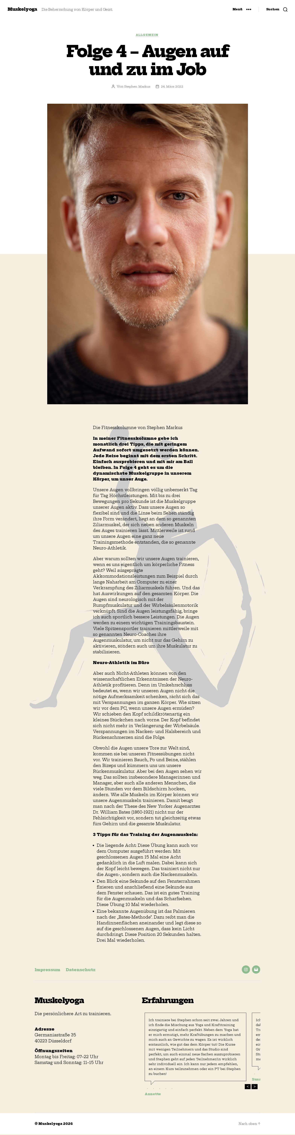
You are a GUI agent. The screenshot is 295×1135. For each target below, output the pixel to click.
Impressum (49, 970)
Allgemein (147, 35)
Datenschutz (87, 970)
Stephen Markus (137, 87)
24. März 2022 (173, 87)
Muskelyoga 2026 (56, 1124)
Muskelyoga (23, 9)
